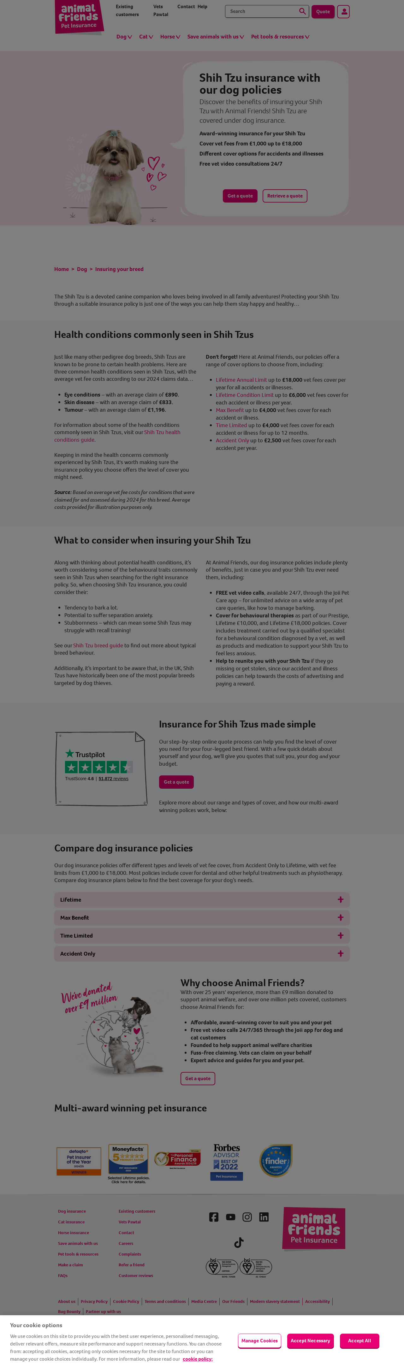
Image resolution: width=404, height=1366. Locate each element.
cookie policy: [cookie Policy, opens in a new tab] (198, 1359)
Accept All (359, 1340)
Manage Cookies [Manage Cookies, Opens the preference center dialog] (259, 1340)
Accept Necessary (310, 1340)
